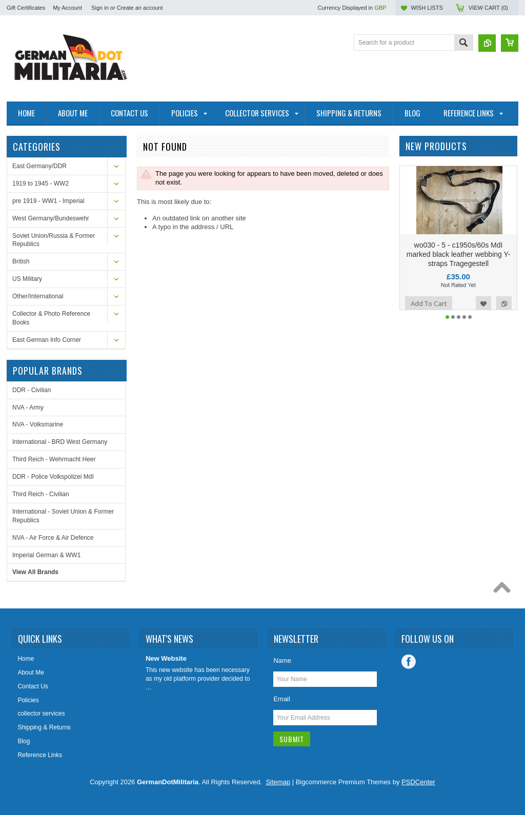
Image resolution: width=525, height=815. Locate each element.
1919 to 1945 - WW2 (40, 183)
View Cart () (488, 8)
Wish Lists (426, 8)
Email (281, 699)
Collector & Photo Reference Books (51, 318)
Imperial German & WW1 (46, 555)
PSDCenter (418, 782)
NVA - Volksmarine (37, 424)
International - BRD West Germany (59, 441)
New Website (166, 658)
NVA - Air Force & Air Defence (53, 537)
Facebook (408, 662)
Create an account (140, 8)
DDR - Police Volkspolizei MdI (53, 476)
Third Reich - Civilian (40, 494)
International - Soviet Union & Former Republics (63, 516)
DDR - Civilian (31, 390)
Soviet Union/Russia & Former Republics (53, 240)
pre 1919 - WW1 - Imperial (48, 201)
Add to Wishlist (483, 321)
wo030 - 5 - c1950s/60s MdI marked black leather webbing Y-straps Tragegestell (458, 272)
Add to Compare (504, 321)
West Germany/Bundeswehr (50, 218)
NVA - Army (28, 407)
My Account (67, 8)
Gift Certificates (26, 8)
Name (282, 660)
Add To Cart (429, 321)
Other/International (37, 296)
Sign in (100, 8)
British (20, 261)
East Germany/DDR (39, 166)
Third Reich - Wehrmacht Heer (54, 459)
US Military (27, 278)
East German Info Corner (46, 339)
